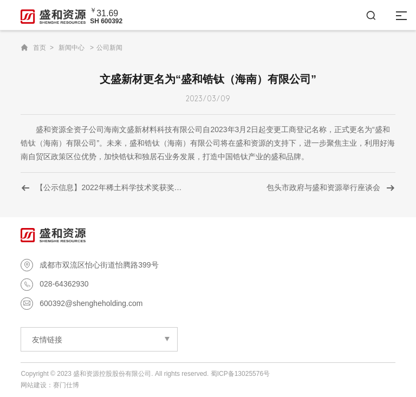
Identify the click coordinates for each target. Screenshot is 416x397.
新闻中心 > (76, 47)
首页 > (43, 47)
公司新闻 (109, 47)
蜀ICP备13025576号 (240, 374)
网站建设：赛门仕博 (50, 385)
